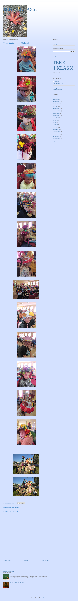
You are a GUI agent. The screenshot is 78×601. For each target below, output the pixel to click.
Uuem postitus (7, 560)
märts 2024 (55, 106)
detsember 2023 (56, 108)
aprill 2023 (55, 124)
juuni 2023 (55, 120)
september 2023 (56, 115)
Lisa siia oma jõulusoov (8, 571)
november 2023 (56, 110)
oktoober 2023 (56, 113)
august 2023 (56, 117)
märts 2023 (55, 127)
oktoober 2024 (56, 104)
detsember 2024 (56, 101)
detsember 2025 (56, 97)
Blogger (44, 597)
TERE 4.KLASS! (20, 9)
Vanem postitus (45, 560)
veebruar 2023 (56, 129)
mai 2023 (55, 122)
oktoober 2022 (56, 136)
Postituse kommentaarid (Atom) (28, 564)
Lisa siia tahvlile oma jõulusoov (17, 582)
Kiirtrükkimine (56, 42)
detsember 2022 (56, 131)
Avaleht (26, 560)
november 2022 (56, 134)
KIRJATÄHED (56, 44)
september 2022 (56, 138)
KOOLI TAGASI (13, 575)
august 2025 (56, 99)
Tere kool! (56, 81)
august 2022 (56, 141)
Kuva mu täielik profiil (58, 83)
